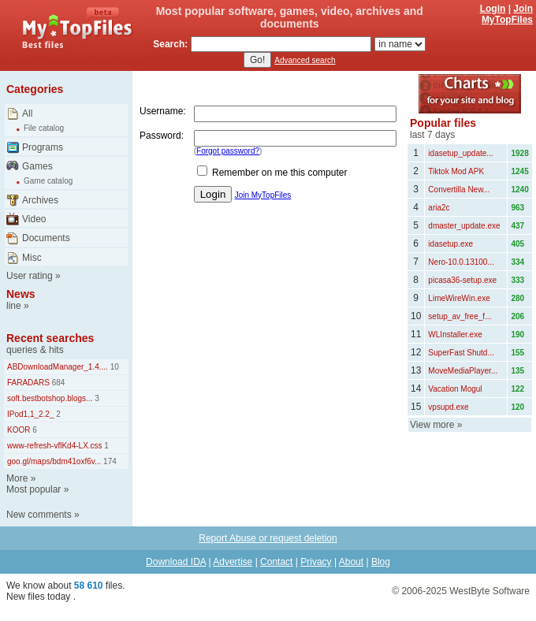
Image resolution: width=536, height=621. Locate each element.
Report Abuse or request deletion (268, 538)
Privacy (315, 561)
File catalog (44, 128)
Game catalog (48, 181)
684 (57, 382)
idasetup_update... (460, 153)
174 (108, 461)
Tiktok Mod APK (456, 171)
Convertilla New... (458, 189)
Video (34, 219)
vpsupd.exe (448, 407)
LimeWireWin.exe (458, 298)
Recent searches (50, 338)
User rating (29, 275)
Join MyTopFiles (507, 14)
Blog (380, 561)
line (13, 305)
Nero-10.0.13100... (460, 262)
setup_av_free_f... (459, 316)
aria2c (438, 207)
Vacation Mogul (455, 389)
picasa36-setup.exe (462, 280)
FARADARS (28, 382)
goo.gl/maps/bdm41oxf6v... (54, 461)
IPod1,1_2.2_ (30, 414)
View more (432, 424)
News (20, 294)
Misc (32, 257)
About (351, 561)
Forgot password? (227, 151)
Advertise (232, 561)
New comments (39, 514)
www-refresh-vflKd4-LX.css (54, 445)
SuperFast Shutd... (460, 352)
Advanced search (304, 60)
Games (37, 166)
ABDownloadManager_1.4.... (57, 367)
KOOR (18, 430)
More (17, 478)
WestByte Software (489, 591)
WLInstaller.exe (455, 334)
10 (113, 367)
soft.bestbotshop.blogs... (49, 398)
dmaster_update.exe (464, 225)
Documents (46, 238)
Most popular (33, 489)
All (27, 113)
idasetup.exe (450, 244)
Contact (276, 561)
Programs (42, 147)
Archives (40, 200)
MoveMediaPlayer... (462, 370)
